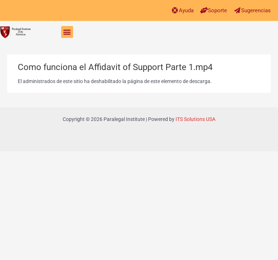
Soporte (217, 10)
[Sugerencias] (237, 10)
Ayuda (186, 10)
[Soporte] (204, 10)
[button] (67, 32)
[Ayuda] (175, 10)
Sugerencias (256, 10)
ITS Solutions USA (195, 119)
